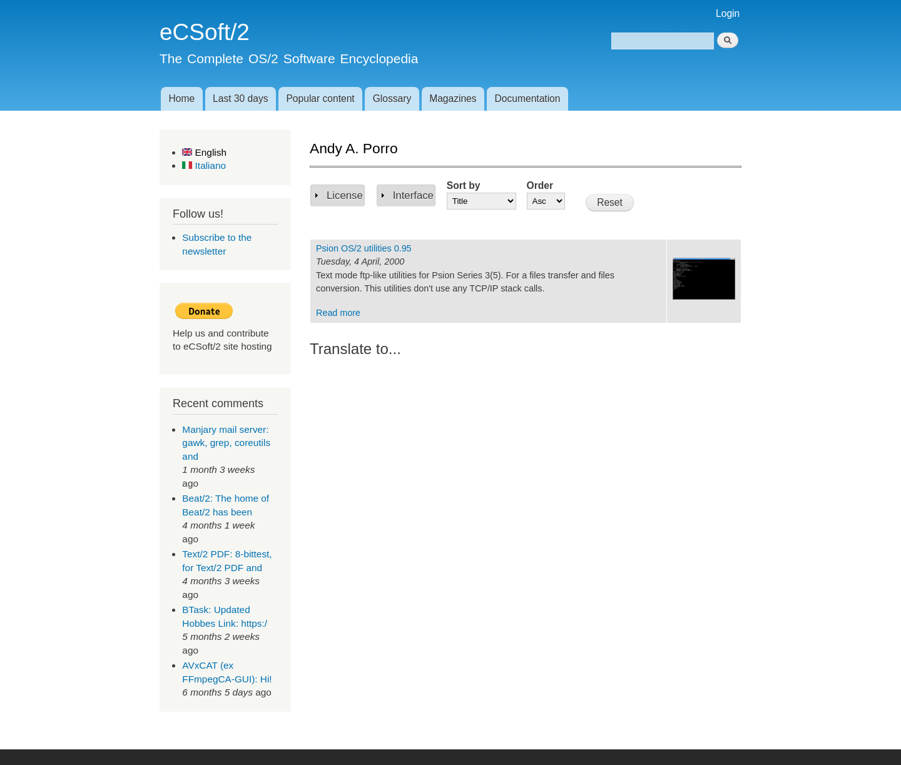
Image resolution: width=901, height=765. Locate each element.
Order (540, 185)
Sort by (464, 185)
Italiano (204, 165)
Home (181, 98)
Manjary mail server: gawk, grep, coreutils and (226, 443)
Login (728, 13)
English (204, 152)
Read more (338, 313)
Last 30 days (240, 98)
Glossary (392, 98)
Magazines (452, 98)
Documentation (528, 98)
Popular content (320, 98)
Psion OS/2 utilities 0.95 (364, 248)
